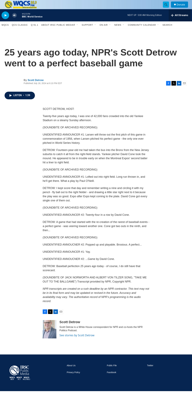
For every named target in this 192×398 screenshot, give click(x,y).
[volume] (14, 22)
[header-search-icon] (167, 8)
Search (167, 32)
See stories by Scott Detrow (76, 342)
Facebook (111, 379)
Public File (112, 372)
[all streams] (179, 22)
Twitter (150, 372)
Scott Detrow (36, 87)
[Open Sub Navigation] (77, 32)
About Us (71, 372)
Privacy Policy (73, 379)
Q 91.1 (34, 32)
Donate (182, 8)
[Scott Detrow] (49, 336)
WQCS (5, 32)
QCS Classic (20, 32)
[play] (5, 22)
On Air (104, 32)
